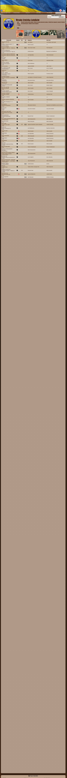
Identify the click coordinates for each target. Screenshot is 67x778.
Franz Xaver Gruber (31, 47)
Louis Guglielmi (31, 157)
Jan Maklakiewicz (31, 128)
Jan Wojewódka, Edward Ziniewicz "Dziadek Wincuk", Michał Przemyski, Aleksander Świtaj (18, 25)
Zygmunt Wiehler (31, 66)
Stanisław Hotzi (49, 94)
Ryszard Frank (30, 115)
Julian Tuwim (48, 66)
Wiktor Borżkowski (49, 54)
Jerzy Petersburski (31, 160)
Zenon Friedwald (49, 68)
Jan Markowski (30, 177)
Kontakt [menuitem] (49, 13)
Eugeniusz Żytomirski (50, 128)
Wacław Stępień (49, 85)
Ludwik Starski (49, 174)
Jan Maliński (30, 77)
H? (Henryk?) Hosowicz (37, 77)
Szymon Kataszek (39, 124)
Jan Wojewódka (31, 54)
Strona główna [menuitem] (5, 13)
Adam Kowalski (31, 82)
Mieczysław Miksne (31, 80)
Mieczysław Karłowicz (32, 105)
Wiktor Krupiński (31, 73)
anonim (47, 163)
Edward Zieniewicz (49, 133)
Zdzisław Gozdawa (50, 177)
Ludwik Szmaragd (49, 124)
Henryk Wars (30, 60)
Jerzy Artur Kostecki (31, 108)
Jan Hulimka (30, 42)
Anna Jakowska (49, 157)
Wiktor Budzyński (31, 121)
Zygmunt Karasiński (31, 124)
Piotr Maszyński (49, 47)
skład (19, 25)
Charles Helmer (31, 166)
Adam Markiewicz (31, 63)
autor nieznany (60, 105)
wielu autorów (49, 149)
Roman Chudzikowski (50, 115)
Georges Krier (36, 166)
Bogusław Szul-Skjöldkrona (51, 51)
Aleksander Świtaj (49, 60)
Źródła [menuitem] (39, 13)
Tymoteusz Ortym (49, 73)
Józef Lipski (54, 42)
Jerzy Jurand (30, 68)
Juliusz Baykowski (49, 77)
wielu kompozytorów (31, 149)
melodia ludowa (31, 51)
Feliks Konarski (30, 44)
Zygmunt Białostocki (31, 174)
